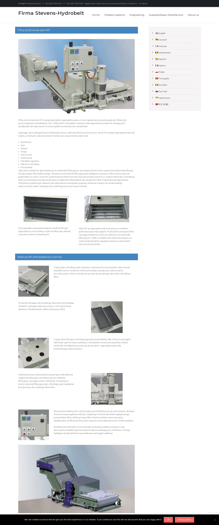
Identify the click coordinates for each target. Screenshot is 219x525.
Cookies (143, 3)
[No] (215, 519)
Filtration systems (114, 14)
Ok (168, 519)
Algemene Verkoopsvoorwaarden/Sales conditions (111, 3)
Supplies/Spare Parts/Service (166, 14)
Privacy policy (184, 519)
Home (96, 14)
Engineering (137, 14)
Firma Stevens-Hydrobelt (51, 13)
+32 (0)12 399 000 (53, 3)
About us (193, 14)
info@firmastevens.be (29, 3)
